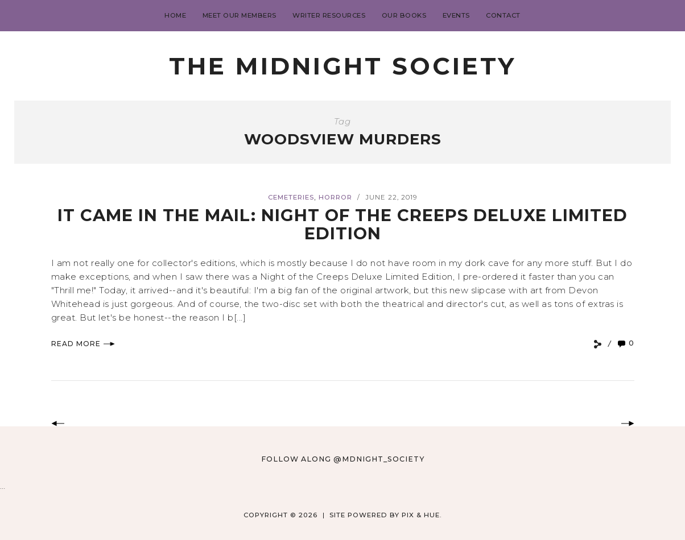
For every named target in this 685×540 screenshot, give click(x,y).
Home (175, 15)
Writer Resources (328, 15)
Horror (335, 197)
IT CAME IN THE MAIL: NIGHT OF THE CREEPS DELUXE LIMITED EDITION (342, 224)
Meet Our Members (240, 15)
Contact (503, 15)
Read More (83, 343)
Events (456, 15)
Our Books (404, 15)
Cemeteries (291, 197)
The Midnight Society (342, 66)
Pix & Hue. (422, 515)
